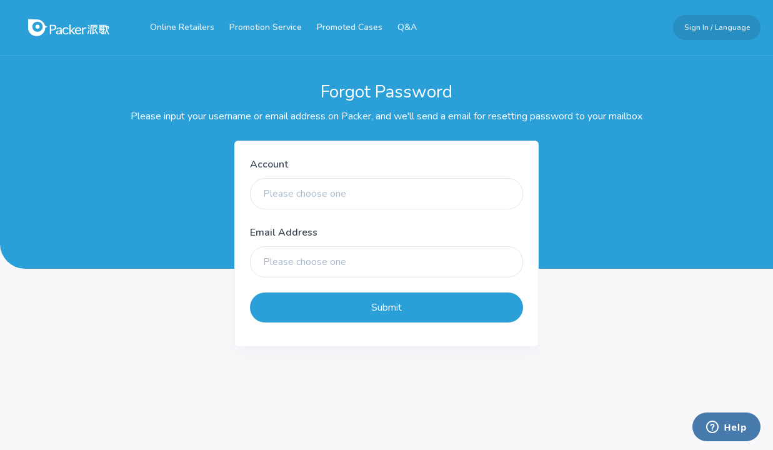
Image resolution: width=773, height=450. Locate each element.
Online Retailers (182, 27)
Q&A (407, 27)
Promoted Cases (349, 27)
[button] (712, 28)
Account (269, 164)
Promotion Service (265, 27)
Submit (386, 307)
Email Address (283, 232)
